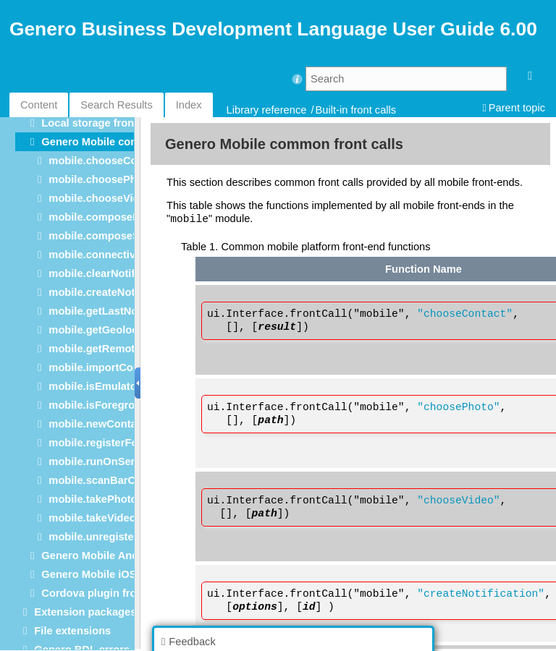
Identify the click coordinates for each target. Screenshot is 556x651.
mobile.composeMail (101, 217)
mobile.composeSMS (102, 236)
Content (38, 105)
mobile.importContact (103, 367)
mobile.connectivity (98, 254)
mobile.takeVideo (92, 518)
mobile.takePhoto (93, 499)
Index (189, 105)
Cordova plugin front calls (107, 593)
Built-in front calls (356, 110)
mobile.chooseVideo (100, 198)
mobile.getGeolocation (106, 330)
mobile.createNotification (112, 292)
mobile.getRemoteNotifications (127, 348)
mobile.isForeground (101, 405)
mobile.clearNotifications (111, 273)
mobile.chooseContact (105, 160)
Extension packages (85, 612)
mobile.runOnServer (100, 461)
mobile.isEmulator (94, 386)
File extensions (72, 631)
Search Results (116, 105)
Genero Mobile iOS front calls (115, 574)
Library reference (267, 110)
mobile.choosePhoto (101, 179)
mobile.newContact (97, 424)
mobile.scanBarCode (101, 480)
